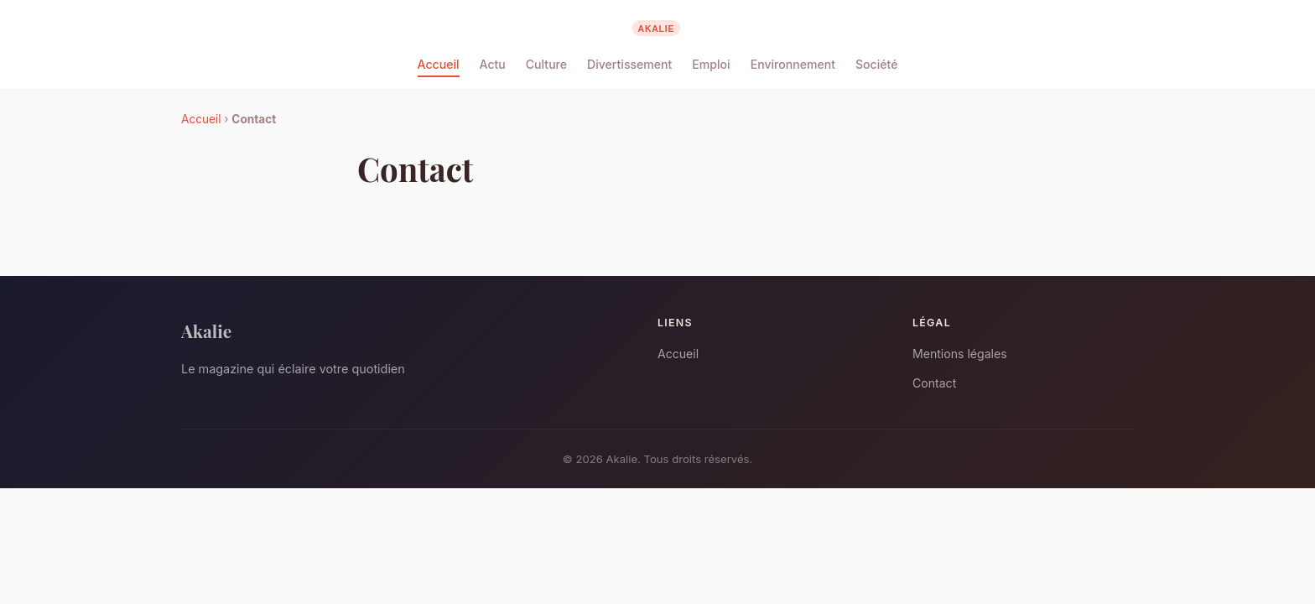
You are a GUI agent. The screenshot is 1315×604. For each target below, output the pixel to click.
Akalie (206, 330)
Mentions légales (959, 353)
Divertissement (629, 64)
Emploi (711, 64)
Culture (546, 64)
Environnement (793, 64)
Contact (934, 383)
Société (876, 64)
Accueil (439, 64)
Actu (493, 64)
